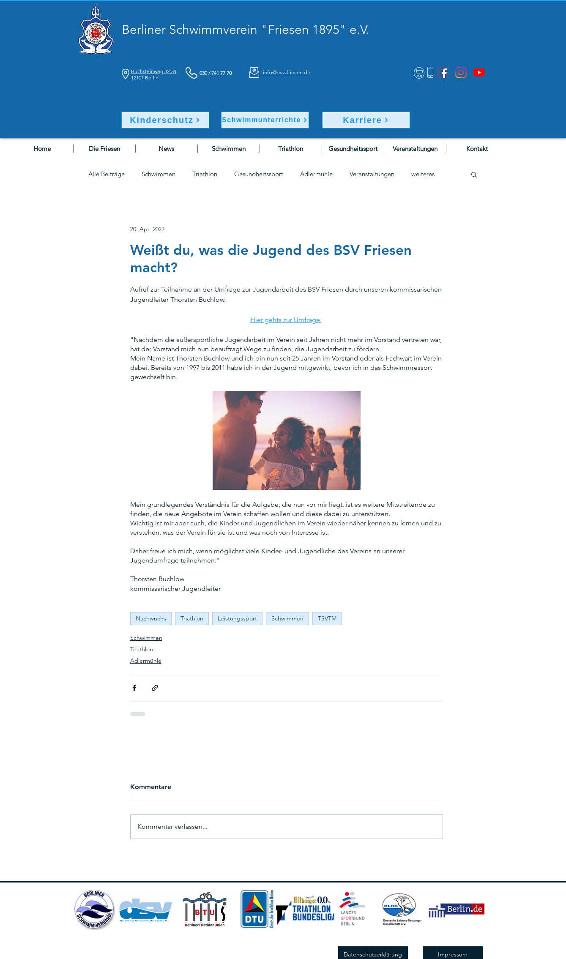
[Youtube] (479, 72)
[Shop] (419, 73)
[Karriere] (366, 120)
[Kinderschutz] (165, 120)
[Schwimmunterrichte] (265, 120)
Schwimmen (158, 174)
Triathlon (204, 174)
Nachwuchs (151, 618)
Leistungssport (237, 618)
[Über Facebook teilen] (134, 688)
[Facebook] (442, 72)
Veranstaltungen (372, 174)
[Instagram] (461, 72)
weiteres (423, 174)
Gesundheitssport (258, 174)
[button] (474, 174)
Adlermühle (316, 174)
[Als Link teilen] (155, 688)
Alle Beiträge (106, 174)
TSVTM (327, 618)
